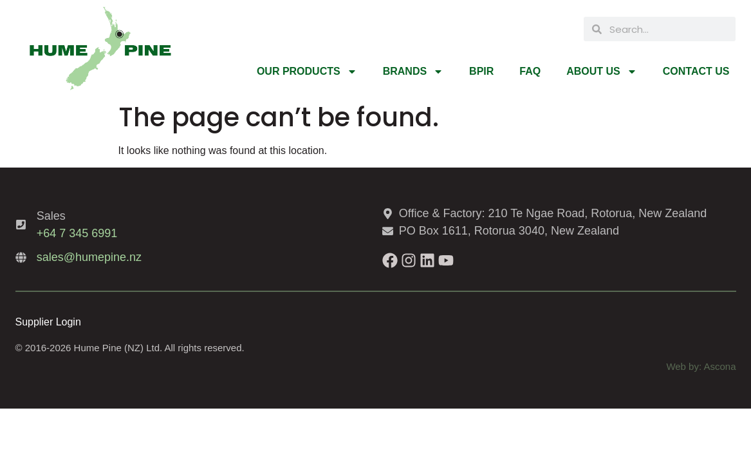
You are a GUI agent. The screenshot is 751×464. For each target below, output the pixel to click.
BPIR (481, 71)
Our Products (307, 71)
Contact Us (696, 71)
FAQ (530, 71)
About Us (601, 71)
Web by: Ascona (701, 366)
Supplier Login (48, 321)
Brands (413, 71)
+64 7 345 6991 (77, 233)
